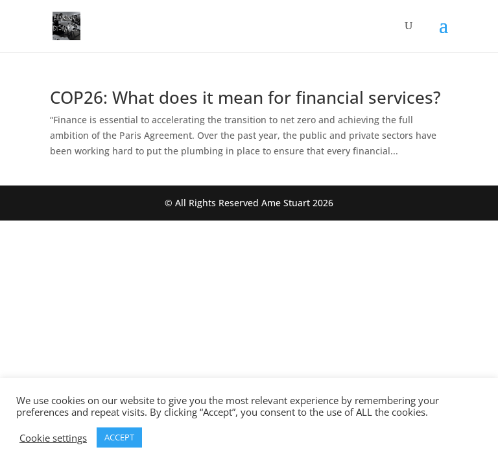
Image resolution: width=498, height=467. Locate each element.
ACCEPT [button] (119, 437)
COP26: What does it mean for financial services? (245, 97)
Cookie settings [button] (53, 438)
